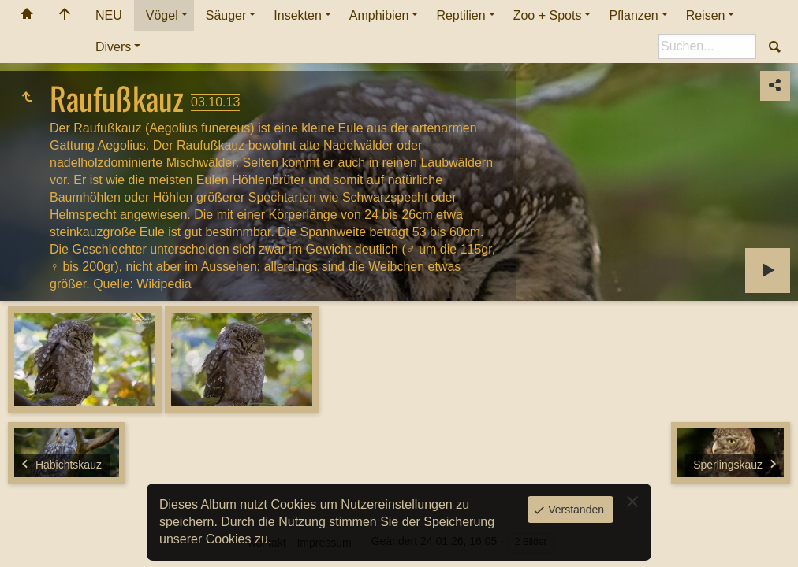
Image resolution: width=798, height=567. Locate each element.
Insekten (297, 15)
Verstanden (574, 509)
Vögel (162, 15)
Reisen (705, 15)
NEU (108, 15)
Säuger (226, 15)
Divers (113, 47)
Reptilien (460, 15)
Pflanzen (633, 15)
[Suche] (707, 46)
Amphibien (379, 15)
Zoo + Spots (547, 15)
